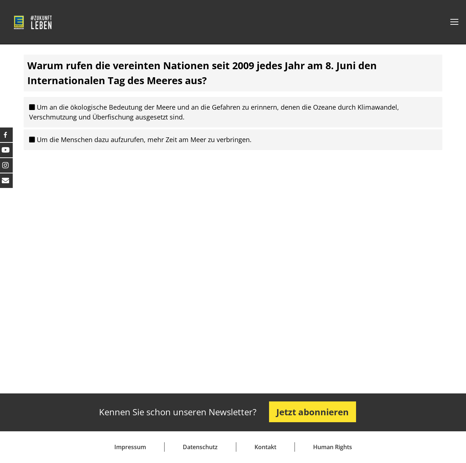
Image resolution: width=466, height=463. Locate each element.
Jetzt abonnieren (312, 412)
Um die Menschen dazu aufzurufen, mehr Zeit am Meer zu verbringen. (140, 139)
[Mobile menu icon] (454, 21)
